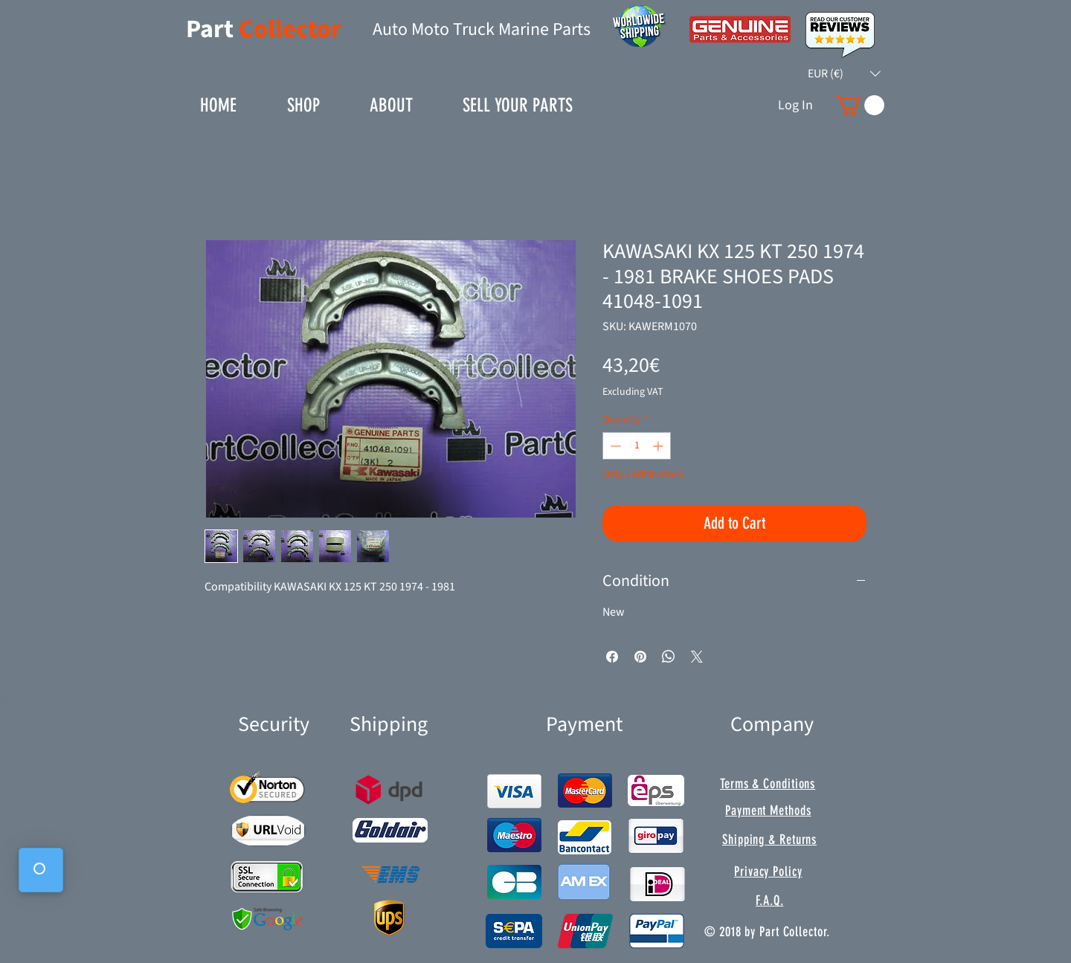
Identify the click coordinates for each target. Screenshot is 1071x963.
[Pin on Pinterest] (640, 657)
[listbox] (844, 73)
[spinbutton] (636, 446)
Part (212, 29)
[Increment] (659, 446)
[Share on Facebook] (612, 657)
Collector (290, 29)
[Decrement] (614, 446)
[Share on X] (697, 657)
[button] (844, 73)
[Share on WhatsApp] (669, 657)
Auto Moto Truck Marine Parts (482, 29)
